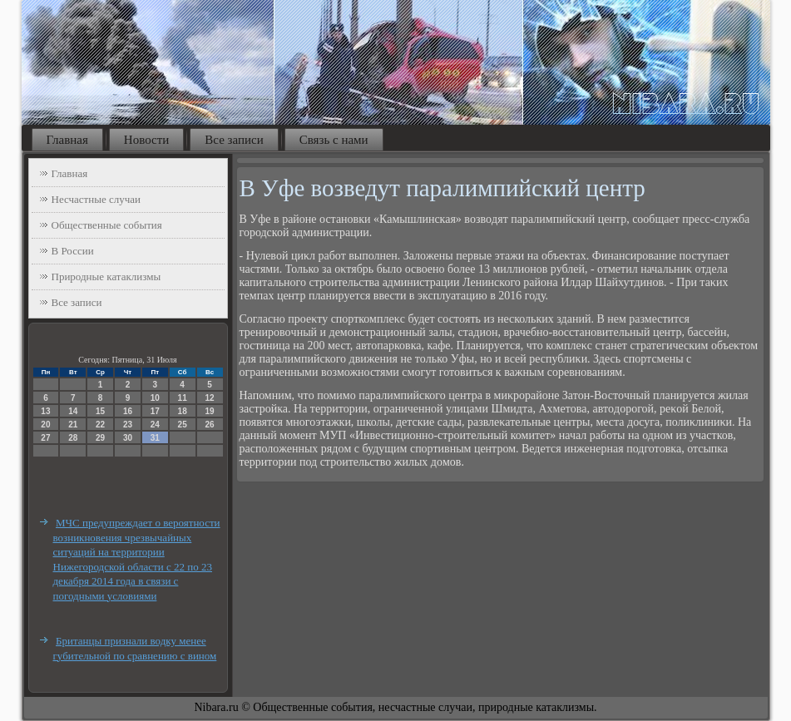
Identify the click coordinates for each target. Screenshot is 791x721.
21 (72, 424)
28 (72, 437)
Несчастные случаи (96, 199)
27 (45, 437)
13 (45, 411)
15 (100, 411)
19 (209, 411)
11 (182, 397)
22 (100, 424)
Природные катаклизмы (106, 276)
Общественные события (107, 225)
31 (155, 437)
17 (155, 411)
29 (100, 437)
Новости (146, 139)
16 (127, 411)
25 (182, 424)
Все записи (234, 139)
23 (127, 424)
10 (155, 397)
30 (127, 437)
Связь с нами (333, 139)
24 (155, 424)
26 (209, 424)
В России (73, 250)
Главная (67, 139)
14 (72, 411)
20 (45, 424)
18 (182, 411)
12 (209, 397)
